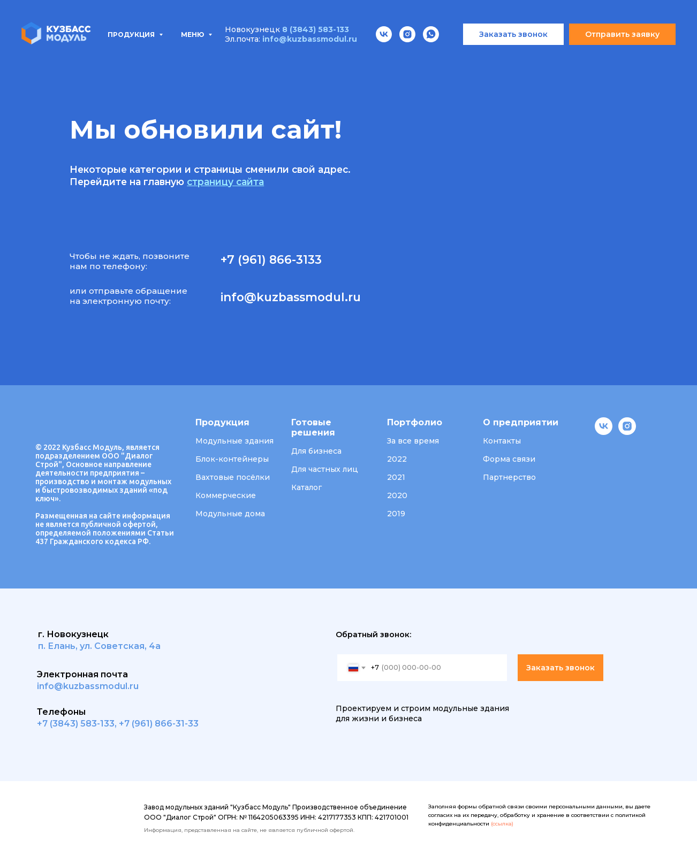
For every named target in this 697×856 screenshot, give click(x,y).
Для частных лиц (324, 469)
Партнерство (509, 477)
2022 (397, 459)
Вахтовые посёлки (232, 477)
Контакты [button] (502, 441)
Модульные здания (234, 441)
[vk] (603, 432)
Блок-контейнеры (232, 459)
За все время (413, 441)
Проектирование (264, 59)
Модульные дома (230, 513)
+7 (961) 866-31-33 (159, 724)
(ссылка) (502, 823)
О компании (430, 59)
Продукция (65, 59)
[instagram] (627, 432)
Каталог (306, 487)
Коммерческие (225, 495)
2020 (397, 495)
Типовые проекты (160, 59)
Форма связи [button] (509, 459)
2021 (396, 477)
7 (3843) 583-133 (78, 724)
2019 (396, 513)
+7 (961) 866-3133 (271, 259)
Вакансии (502, 59)
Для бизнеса (316, 451)
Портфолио (354, 59)
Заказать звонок (560, 667)
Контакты (570, 59)
